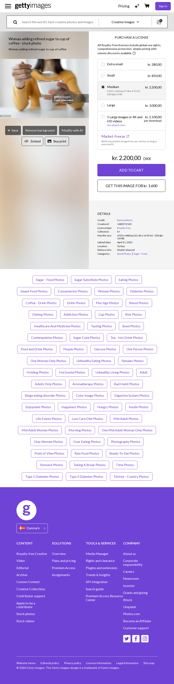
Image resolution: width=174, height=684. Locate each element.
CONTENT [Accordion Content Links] (24, 543)
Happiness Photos (74, 407)
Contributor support (30, 596)
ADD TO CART (131, 170)
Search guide (95, 589)
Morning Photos (80, 430)
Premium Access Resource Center (104, 598)
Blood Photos (139, 303)
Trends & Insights (98, 575)
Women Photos (109, 291)
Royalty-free (124, 227)
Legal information (127, 663)
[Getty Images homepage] (33, 6)
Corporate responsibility (132, 562)
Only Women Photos (48, 441)
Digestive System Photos (131, 395)
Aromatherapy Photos (88, 384)
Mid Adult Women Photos (40, 430)
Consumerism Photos (73, 291)
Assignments (61, 575)
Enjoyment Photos (38, 407)
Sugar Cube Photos (86, 337)
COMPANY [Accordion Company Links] (131, 543)
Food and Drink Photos (37, 349)
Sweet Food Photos (34, 291)
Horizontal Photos (72, 372)
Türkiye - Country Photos (131, 476)
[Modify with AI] (72, 130)
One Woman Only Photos (48, 361)
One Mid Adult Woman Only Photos (127, 430)
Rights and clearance (100, 561)
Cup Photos (106, 314)
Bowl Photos (131, 326)
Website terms (26, 663)
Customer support (136, 628)
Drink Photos (76, 303)
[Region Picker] (32, 528)
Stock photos (25, 614)
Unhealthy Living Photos (112, 372)
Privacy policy (72, 663)
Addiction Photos (76, 314)
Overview (59, 554)
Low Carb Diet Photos (87, 418)
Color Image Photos (90, 395)
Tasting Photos (101, 326)
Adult (144, 372)
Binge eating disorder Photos (45, 395)
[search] (17, 22)
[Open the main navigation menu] (8, 6)
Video (20, 561)
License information (98, 663)
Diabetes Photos (142, 291)
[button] (44, 89)
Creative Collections (30, 589)
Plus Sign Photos (107, 303)
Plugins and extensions (101, 568)
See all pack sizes (116, 125)
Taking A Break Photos (89, 465)
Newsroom (131, 578)
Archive (21, 575)
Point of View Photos (49, 453)
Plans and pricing (64, 561)
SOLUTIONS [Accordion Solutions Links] (61, 543)
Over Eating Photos (87, 441)
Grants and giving (135, 593)
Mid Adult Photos (126, 418)
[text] (60, 21)
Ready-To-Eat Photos (124, 453)
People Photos (73, 349)
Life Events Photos (49, 418)
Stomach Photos (51, 465)
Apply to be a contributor (25, 605)
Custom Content (28, 582)
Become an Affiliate (137, 621)
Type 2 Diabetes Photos (86, 476)
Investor (129, 586)
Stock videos (25, 621)
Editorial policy (50, 663)
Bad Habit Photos (126, 384)
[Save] (13, 130)
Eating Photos (128, 280)
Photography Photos (125, 441)
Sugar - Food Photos (50, 280)
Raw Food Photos (86, 453)
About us (129, 554)
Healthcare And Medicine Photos (57, 326)
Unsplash (129, 607)
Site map (149, 663)
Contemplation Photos (47, 337)
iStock (127, 600)
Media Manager (97, 554)
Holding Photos (38, 372)
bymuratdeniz (125, 220)
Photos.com (131, 614)
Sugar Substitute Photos (91, 280)
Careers (128, 571)
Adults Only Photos (48, 384)
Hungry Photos (108, 407)
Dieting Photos (42, 314)
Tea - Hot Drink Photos (126, 337)
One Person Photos (139, 349)
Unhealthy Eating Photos (94, 361)
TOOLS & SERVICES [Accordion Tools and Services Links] (101, 543)
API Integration (97, 582)
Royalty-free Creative (31, 554)
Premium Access (63, 568)
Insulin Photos (139, 407)
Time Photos (125, 465)
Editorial (22, 568)
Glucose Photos (105, 349)
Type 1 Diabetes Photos (42, 476)
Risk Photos (133, 314)
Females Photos (132, 361)
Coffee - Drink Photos (41, 303)
